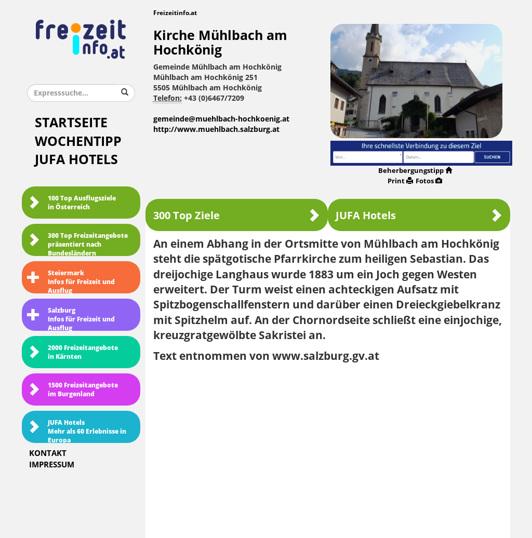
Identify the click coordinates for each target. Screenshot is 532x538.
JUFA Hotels (76, 159)
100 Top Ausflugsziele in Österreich (71, 203)
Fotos (429, 181)
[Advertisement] (328, 446)
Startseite (71, 122)
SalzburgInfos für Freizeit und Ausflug (71, 319)
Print (400, 181)
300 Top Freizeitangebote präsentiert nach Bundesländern (77, 244)
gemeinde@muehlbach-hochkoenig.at (221, 119)
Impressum (51, 464)
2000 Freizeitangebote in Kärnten (72, 352)
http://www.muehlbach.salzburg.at (216, 129)
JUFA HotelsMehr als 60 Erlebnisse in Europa (76, 431)
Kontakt (47, 453)
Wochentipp (78, 141)
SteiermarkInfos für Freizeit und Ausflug (71, 281)
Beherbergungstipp (415, 170)
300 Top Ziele (236, 215)
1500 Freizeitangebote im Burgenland (72, 390)
